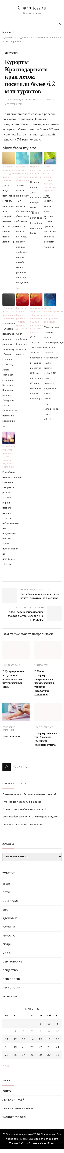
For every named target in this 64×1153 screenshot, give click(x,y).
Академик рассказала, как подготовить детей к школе (8, 173)
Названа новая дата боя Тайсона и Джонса (36, 171)
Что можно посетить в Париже (21, 802)
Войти (7, 1091)
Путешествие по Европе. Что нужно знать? (29, 794)
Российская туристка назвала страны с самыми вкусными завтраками (8, 456)
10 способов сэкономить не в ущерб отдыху (29, 816)
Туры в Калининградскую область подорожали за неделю (50, 315)
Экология (9, 996)
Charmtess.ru (32, 8)
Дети (6, 892)
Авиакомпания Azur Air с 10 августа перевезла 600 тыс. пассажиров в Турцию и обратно (36, 320)
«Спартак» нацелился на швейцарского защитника (8, 313)
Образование (12, 961)
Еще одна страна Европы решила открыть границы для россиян (22, 318)
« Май (6, 1066)
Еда (5, 909)
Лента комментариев (18, 1108)
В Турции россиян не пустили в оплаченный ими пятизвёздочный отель (13, 679)
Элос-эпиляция (11, 736)
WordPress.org (14, 1117)
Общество (10, 970)
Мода (6, 953)
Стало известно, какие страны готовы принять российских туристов (50, 178)
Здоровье (9, 918)
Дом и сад (10, 901)
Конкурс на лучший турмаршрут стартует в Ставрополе (22, 173)
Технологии (11, 987)
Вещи (6, 883)
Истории (8, 927)
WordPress (48, 1143)
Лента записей (13, 1099)
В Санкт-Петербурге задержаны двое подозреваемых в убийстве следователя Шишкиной (44, 683)
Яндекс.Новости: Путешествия (33, 99)
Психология (11, 979)
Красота (8, 935)
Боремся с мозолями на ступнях (22, 824)
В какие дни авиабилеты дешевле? (24, 809)
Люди (6, 944)
